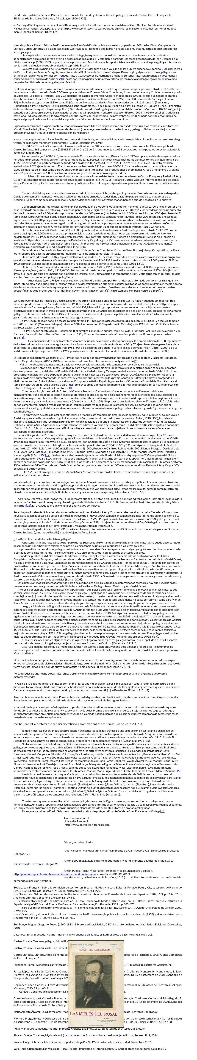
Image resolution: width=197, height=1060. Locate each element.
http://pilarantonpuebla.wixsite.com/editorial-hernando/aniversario (54, 874)
